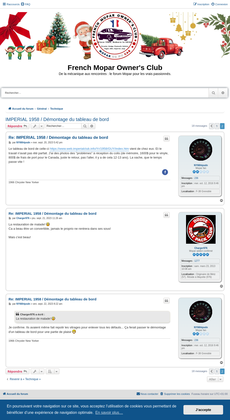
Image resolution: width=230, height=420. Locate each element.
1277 (197, 261)
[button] (211, 126)
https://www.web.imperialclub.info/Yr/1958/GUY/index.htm (89, 148)
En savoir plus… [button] (109, 413)
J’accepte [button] (203, 410)
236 (196, 178)
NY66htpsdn (201, 165)
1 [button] (217, 126)
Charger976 (200, 248)
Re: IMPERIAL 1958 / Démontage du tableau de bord (58, 137)
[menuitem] (25, 4)
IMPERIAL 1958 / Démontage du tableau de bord (57, 119)
